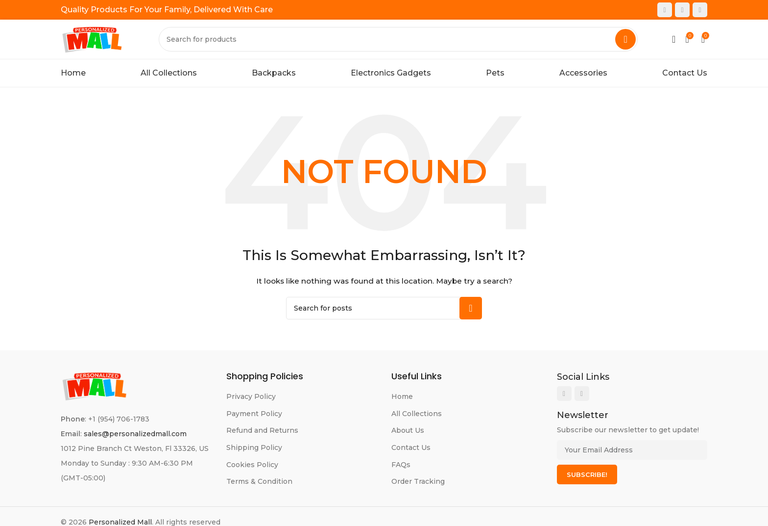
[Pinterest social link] (700, 9)
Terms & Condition (259, 481)
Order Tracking (418, 481)
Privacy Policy (251, 396)
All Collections (416, 413)
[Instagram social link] (682, 9)
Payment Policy (254, 413)
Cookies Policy (252, 464)
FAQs (400, 464)
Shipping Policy (254, 447)
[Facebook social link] (664, 9)
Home (402, 396)
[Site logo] (92, 38)
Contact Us (411, 447)
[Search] (398, 39)
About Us (407, 430)
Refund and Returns (262, 430)
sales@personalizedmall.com (135, 433)
